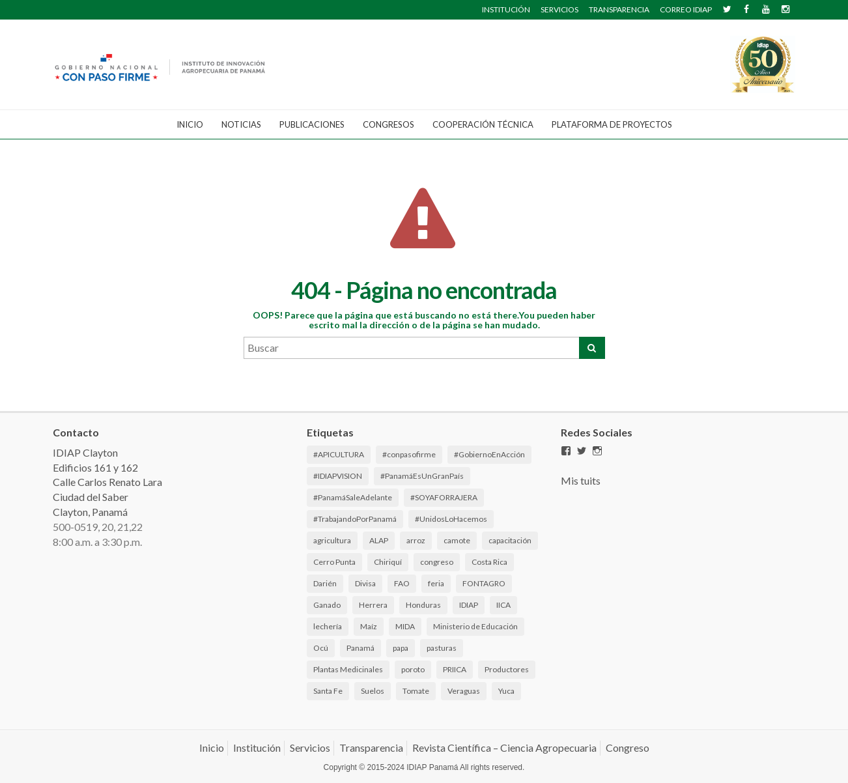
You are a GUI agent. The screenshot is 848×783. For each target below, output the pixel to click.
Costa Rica (489, 562)
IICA (503, 605)
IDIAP (468, 605)
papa (400, 648)
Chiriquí (388, 562)
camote (457, 540)
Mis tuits (581, 480)
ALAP (378, 540)
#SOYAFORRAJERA (443, 497)
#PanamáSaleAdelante (352, 497)
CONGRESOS (388, 124)
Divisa (365, 583)
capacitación (509, 540)
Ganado (327, 605)
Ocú (320, 648)
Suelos (372, 691)
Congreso (627, 747)
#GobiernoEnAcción (489, 454)
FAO (402, 583)
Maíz (368, 626)
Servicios (310, 747)
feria (436, 583)
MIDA (405, 626)
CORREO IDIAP (686, 9)
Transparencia (371, 747)
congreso (436, 562)
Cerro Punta (334, 562)
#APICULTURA (338, 454)
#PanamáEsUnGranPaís (422, 476)
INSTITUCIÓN (506, 9)
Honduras (423, 605)
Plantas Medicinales (348, 669)
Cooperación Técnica (482, 124)
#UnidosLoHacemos (451, 519)
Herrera (373, 605)
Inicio (190, 124)
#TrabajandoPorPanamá (355, 519)
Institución (257, 747)
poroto (413, 669)
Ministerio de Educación (475, 626)
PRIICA (454, 669)
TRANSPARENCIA (619, 9)
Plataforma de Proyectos (612, 124)
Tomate (416, 691)
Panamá (360, 648)
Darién (325, 583)
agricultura (332, 540)
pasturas (442, 648)
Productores (507, 669)
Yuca (506, 691)
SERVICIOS (559, 9)
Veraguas (463, 691)
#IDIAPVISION (337, 476)
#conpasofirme (409, 454)
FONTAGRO (483, 583)
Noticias (241, 124)
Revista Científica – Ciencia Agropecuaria (504, 747)
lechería (327, 626)
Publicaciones (312, 124)
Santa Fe (328, 691)
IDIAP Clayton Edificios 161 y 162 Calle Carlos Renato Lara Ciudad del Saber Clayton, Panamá (107, 482)
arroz (415, 540)
